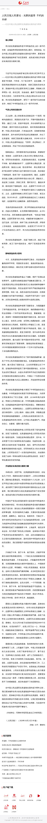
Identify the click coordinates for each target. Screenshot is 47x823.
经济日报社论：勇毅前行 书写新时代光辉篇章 (18, 749)
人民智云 (5, 808)
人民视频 (38, 796)
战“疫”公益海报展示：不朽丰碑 (13, 761)
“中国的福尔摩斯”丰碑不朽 (11, 778)
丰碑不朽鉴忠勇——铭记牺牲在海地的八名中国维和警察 (22, 757)
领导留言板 (30, 796)
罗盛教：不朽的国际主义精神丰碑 (14, 741)
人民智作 (14, 808)
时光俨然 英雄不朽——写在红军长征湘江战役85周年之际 (22, 766)
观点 (8, 9)
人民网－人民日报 (32, 34)
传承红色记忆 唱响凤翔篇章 (11, 745)
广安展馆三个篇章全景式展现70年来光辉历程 (18, 770)
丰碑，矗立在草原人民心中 (11, 774)
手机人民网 (22, 796)
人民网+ (14, 796)
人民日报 (5, 796)
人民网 (2, 9)
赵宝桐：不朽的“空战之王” (11, 753)
